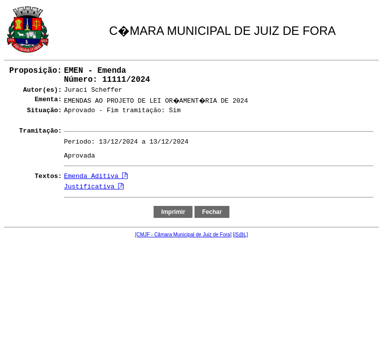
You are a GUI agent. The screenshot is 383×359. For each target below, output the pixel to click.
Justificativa (94, 186)
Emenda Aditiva (96, 176)
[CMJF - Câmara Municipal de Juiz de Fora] (183, 234)
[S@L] (240, 234)
